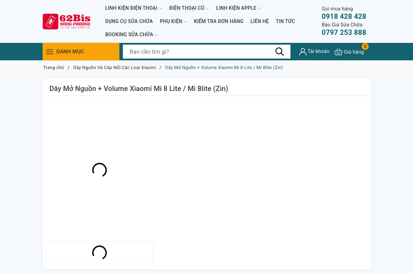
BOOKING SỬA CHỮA (131, 34)
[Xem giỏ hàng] (349, 52)
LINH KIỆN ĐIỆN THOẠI (133, 8)
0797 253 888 (344, 29)
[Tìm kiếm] (280, 51)
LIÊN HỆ (260, 21)
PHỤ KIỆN (173, 21)
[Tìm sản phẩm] (206, 52)
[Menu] (49, 52)
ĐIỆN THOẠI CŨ (189, 8)
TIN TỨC (285, 21)
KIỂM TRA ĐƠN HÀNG (219, 21)
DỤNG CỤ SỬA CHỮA (129, 21)
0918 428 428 (344, 13)
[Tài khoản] (314, 51)
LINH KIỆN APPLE (238, 8)
